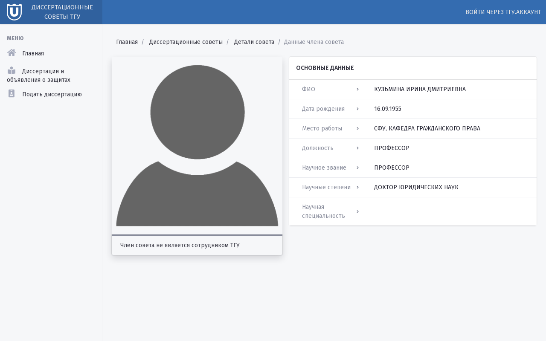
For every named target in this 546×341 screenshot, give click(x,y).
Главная (127, 42)
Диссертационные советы (186, 42)
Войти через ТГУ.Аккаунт (503, 12)
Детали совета (254, 42)
